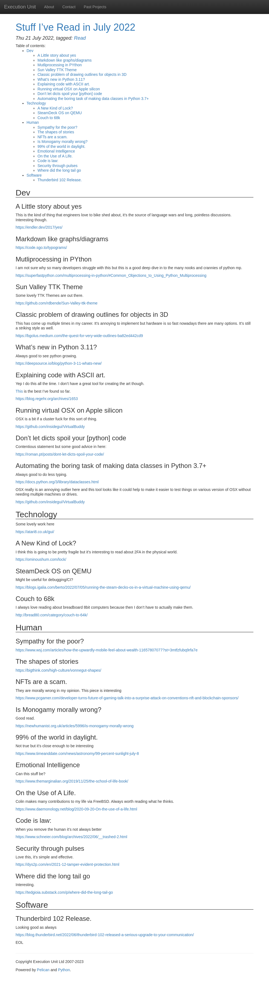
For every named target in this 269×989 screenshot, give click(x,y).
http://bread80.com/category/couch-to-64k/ (52, 615)
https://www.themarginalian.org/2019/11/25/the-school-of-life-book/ (72, 781)
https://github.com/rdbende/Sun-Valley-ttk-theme (56, 303)
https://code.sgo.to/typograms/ (41, 247)
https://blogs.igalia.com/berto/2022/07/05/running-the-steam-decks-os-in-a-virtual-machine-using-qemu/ (103, 587)
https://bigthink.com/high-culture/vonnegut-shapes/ (58, 670)
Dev (30, 50)
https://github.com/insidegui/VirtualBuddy (50, 426)
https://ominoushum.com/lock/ (41, 559)
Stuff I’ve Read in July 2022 (75, 27)
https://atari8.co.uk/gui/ (35, 532)
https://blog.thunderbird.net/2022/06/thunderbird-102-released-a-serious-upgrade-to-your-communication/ (105, 935)
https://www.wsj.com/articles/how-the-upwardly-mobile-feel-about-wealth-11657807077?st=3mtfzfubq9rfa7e (107, 650)
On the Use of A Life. (55, 156)
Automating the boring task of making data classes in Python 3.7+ (93, 98)
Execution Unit (20, 7)
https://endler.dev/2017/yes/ (39, 227)
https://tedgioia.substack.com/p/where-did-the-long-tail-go (64, 892)
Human (33, 122)
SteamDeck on (59, 113)
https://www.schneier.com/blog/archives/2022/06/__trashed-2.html (71, 837)
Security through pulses (57, 165)
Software (34, 175)
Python (64, 970)
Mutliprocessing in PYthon (59, 65)
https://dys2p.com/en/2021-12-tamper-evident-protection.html (67, 864)
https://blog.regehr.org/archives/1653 (47, 398)
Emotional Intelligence (56, 151)
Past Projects (95, 7)
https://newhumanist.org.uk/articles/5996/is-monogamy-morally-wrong (75, 726)
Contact (69, 7)
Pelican (43, 970)
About (49, 7)
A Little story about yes (56, 55)
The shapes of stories (55, 132)
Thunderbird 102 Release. (59, 180)
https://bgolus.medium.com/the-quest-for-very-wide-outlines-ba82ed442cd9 (79, 336)
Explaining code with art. (63, 84)
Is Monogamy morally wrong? (62, 141)
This (19, 391)
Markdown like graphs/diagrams (64, 60)
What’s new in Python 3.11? (61, 79)
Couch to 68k (48, 118)
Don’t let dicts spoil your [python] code (69, 93)
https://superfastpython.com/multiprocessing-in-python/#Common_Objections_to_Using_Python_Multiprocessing (111, 275)
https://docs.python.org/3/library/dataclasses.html (57, 482)
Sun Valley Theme (57, 70)
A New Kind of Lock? (55, 108)
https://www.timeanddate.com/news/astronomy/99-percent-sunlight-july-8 (77, 753)
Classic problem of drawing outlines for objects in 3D (81, 74)
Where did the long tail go (59, 170)
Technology (36, 103)
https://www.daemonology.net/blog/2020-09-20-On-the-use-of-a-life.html (76, 809)
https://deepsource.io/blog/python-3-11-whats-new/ (59, 363)
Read (80, 38)
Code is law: (47, 161)
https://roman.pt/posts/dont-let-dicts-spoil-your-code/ (60, 454)
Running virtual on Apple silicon (68, 89)
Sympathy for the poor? (57, 127)
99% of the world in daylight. (61, 146)
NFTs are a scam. (52, 137)
